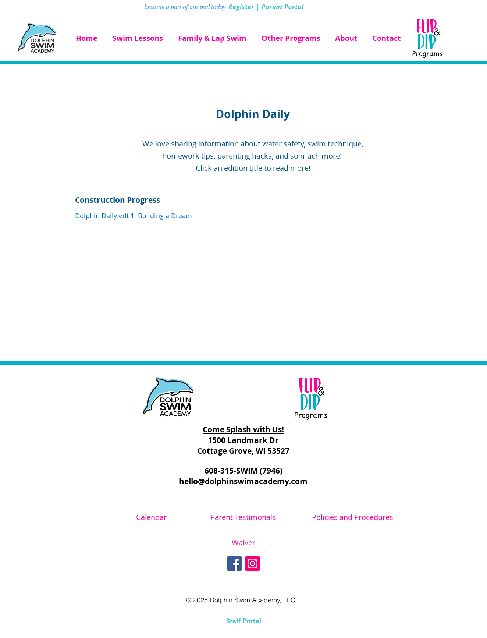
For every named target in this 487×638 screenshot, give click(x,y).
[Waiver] (243, 542)
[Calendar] (151, 517)
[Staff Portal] (243, 621)
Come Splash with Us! (243, 429)
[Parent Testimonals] (243, 517)
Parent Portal (282, 6)
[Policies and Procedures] (352, 517)
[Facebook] (234, 563)
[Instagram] (252, 563)
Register (241, 6)
